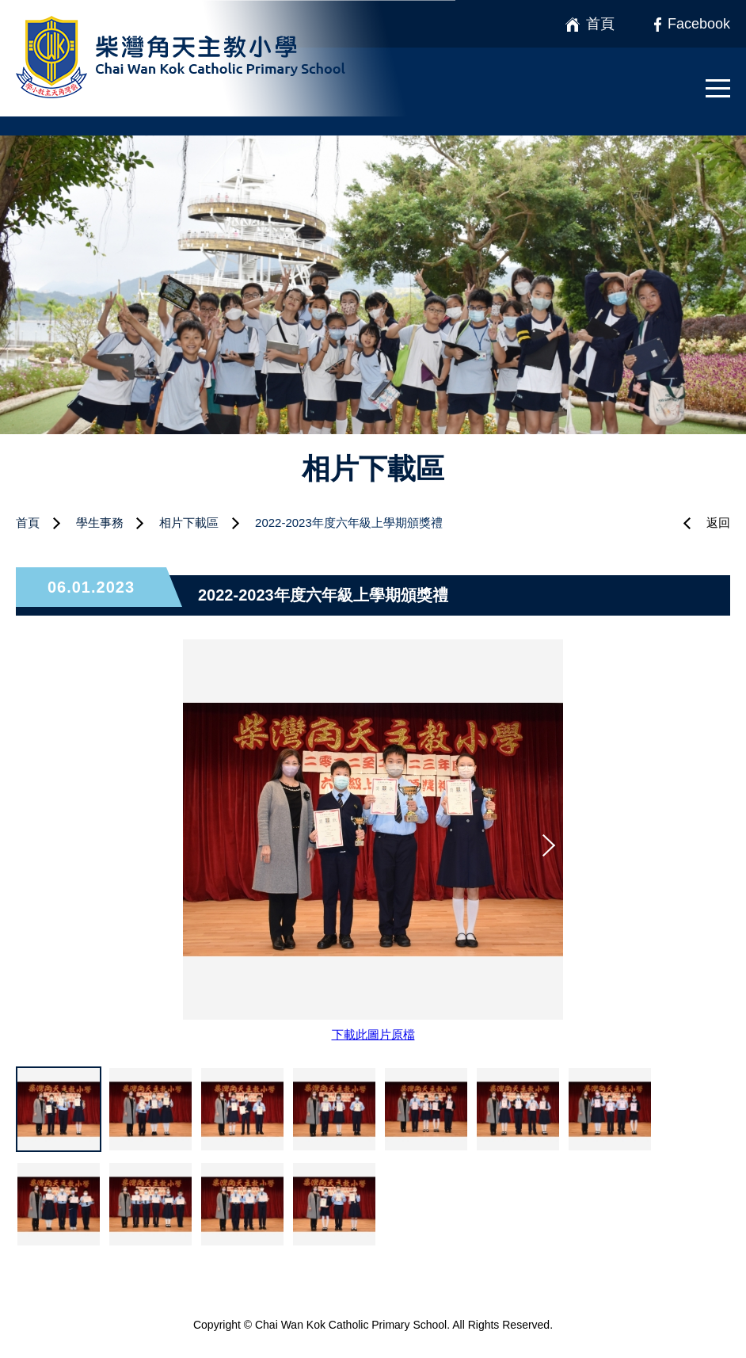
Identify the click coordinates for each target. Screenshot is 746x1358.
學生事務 (100, 522)
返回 (718, 522)
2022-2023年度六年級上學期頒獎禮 (349, 522)
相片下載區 (189, 522)
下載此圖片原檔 (373, 1034)
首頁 (28, 522)
